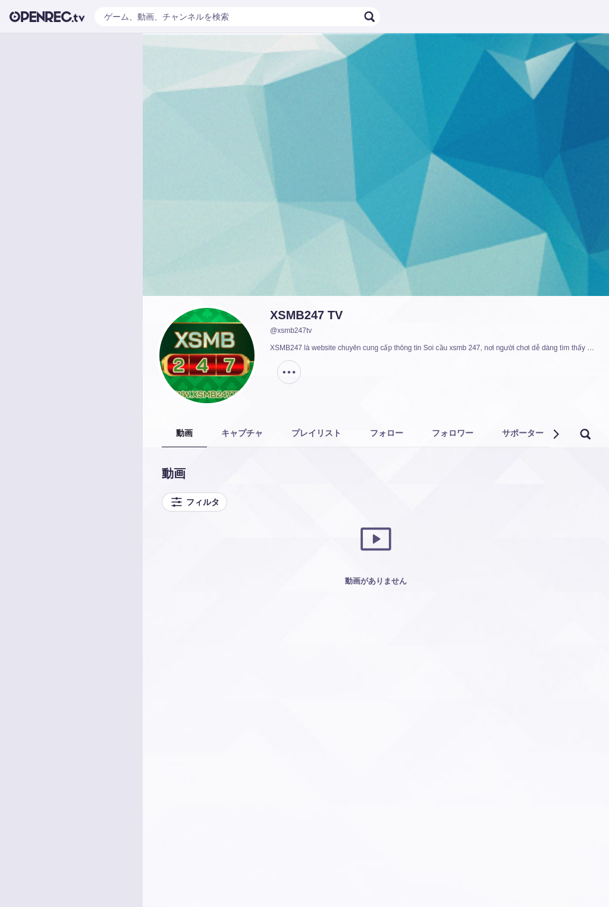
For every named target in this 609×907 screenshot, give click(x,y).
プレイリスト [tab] (316, 433)
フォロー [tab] (386, 433)
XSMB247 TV (306, 315)
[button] (555, 434)
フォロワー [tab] (452, 433)
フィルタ (194, 502)
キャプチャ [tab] (242, 433)
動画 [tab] (184, 433)
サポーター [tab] (523, 433)
